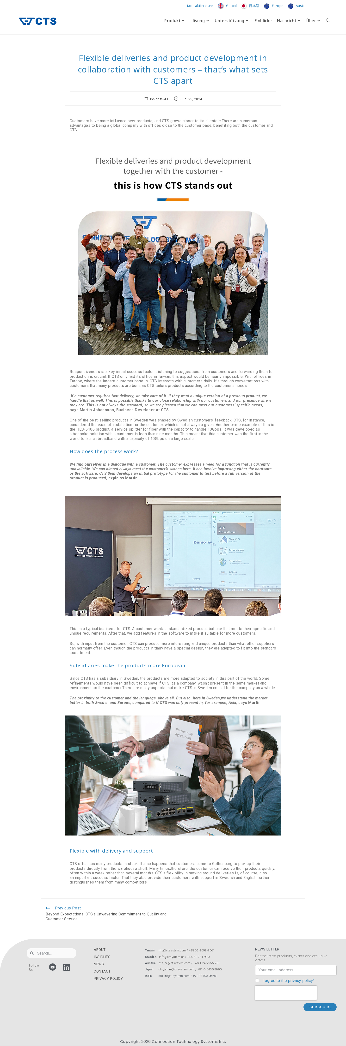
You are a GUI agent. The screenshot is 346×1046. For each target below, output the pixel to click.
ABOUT (100, 950)
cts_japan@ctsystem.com (177, 969)
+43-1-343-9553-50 (206, 963)
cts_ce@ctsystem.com (175, 963)
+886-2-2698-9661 (202, 950)
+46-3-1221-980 (198, 957)
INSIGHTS (102, 957)
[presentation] (286, 993)
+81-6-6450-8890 (210, 969)
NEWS (99, 964)
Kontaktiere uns (200, 6)
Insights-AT (159, 99)
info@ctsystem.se (171, 957)
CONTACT (102, 971)
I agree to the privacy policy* (289, 981)
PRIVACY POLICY (108, 978)
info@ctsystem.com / (173, 950)
